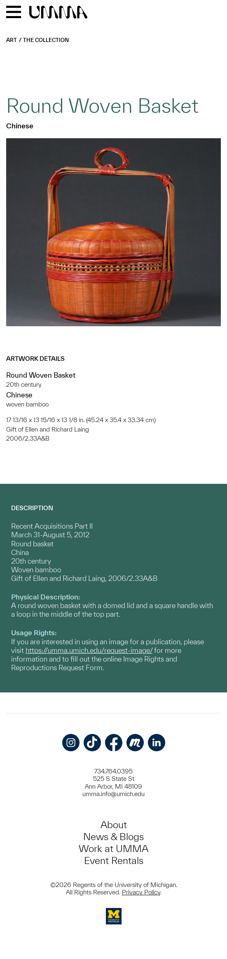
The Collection (46, 40)
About (114, 824)
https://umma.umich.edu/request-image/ (89, 650)
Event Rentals (113, 860)
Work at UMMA (113, 848)
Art (11, 40)
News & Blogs (113, 836)
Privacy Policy (141, 892)
